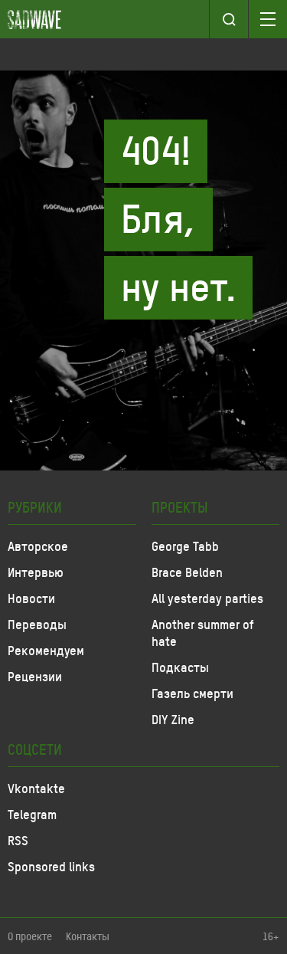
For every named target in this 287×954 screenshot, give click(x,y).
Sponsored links (51, 865)
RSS (18, 839)
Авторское (38, 545)
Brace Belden (187, 571)
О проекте (30, 936)
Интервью (36, 571)
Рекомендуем (46, 649)
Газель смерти (192, 692)
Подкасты (180, 666)
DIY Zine (173, 718)
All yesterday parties (207, 597)
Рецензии (35, 675)
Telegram (32, 813)
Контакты (87, 936)
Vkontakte (36, 787)
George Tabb (185, 545)
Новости (31, 597)
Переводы (37, 623)
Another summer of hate (202, 632)
